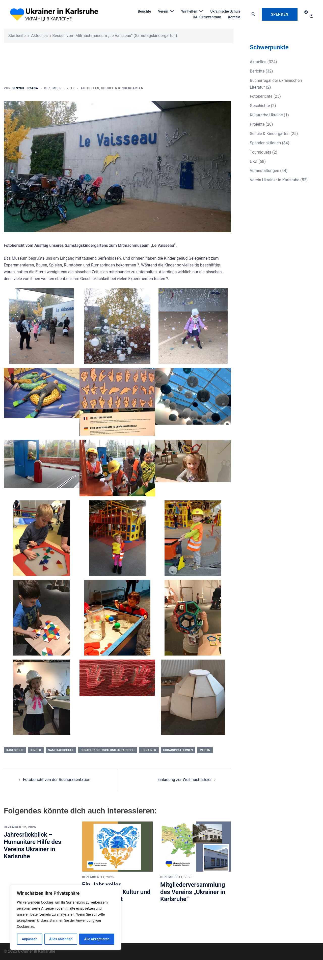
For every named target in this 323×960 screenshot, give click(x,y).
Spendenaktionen (265, 143)
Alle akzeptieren (96, 939)
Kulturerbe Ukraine (266, 115)
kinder (36, 750)
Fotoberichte (261, 96)
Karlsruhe (14, 750)
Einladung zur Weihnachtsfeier (184, 779)
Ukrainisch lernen (178, 750)
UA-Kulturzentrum (207, 17)
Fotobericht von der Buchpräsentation (56, 779)
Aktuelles (39, 35)
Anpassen (29, 939)
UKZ (253, 161)
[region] (65, 917)
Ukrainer (149, 750)
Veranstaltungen (264, 170)
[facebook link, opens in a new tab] (306, 12)
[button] (254, 14)
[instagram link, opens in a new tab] (311, 16)
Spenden (279, 14)
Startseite (17, 35)
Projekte (257, 124)
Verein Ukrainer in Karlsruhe (274, 180)
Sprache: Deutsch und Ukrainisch (107, 750)
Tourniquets (260, 152)
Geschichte (260, 105)
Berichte (144, 11)
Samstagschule (61, 750)
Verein (163, 11)
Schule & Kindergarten (122, 88)
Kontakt (234, 17)
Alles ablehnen (60, 939)
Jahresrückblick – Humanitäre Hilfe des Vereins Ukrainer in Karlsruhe (32, 845)
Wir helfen (189, 11)
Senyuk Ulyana (25, 88)
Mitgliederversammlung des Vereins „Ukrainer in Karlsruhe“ (192, 892)
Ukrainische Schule (225, 11)
